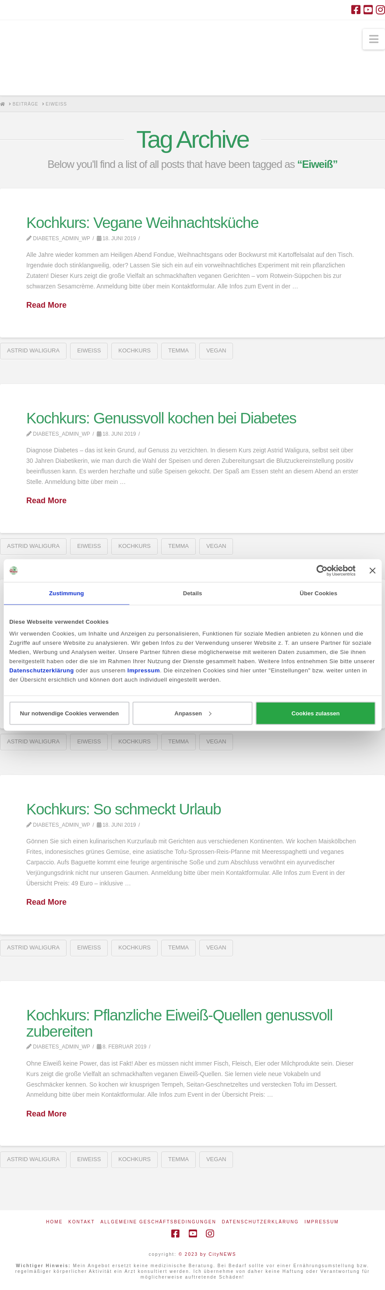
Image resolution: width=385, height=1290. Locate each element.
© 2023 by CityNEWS (208, 1254)
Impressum (321, 1221)
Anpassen (192, 713)
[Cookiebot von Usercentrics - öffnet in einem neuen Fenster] (317, 570)
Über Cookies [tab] (318, 593)
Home (54, 1221)
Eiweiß (89, 350)
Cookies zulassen (316, 713)
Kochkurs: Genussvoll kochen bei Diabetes (161, 417)
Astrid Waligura (33, 350)
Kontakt (81, 1221)
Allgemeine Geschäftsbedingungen (158, 1221)
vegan (216, 350)
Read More (46, 305)
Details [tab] (192, 593)
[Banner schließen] (373, 570)
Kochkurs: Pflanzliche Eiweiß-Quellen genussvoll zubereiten (179, 1023)
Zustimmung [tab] (66, 593)
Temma (178, 350)
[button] (374, 39)
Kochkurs (134, 350)
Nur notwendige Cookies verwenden (69, 713)
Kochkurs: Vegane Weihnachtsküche (142, 222)
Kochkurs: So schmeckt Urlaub (123, 808)
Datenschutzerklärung (260, 1221)
